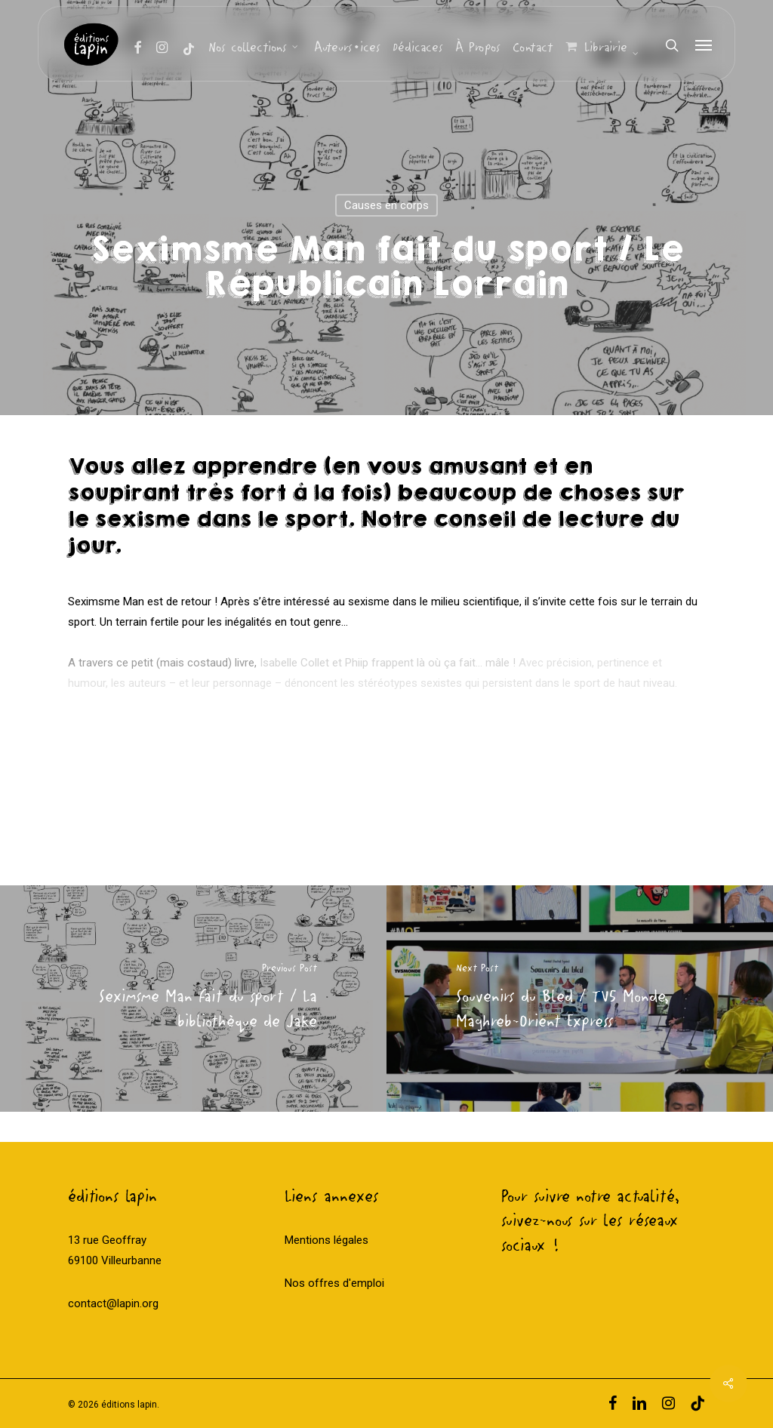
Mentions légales (326, 1240)
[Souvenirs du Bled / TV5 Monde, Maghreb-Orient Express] (579, 998)
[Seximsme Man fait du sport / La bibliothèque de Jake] (193, 998)
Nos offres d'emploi (334, 1283)
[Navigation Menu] (704, 45)
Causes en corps (386, 205)
